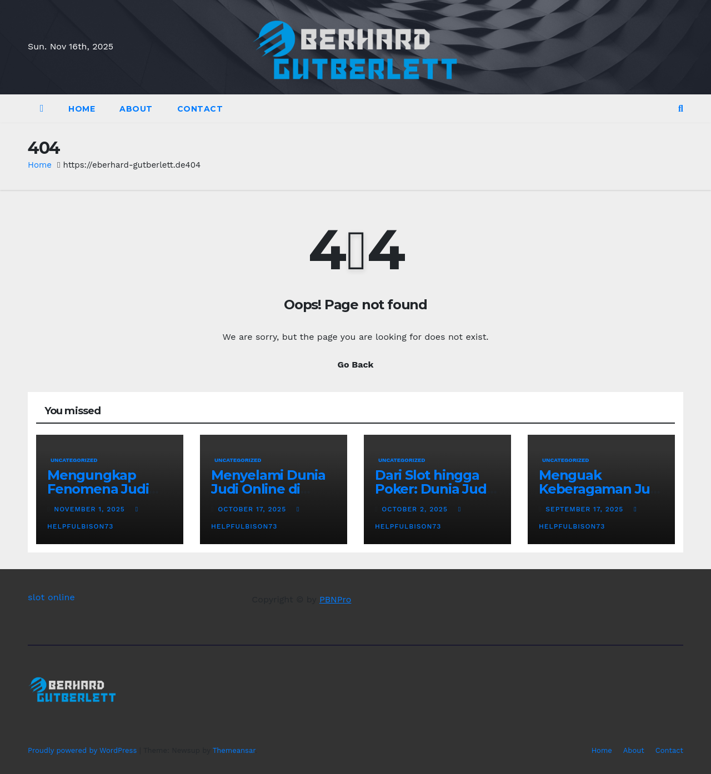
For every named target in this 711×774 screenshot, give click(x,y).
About (136, 109)
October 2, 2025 (416, 509)
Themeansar (234, 750)
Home (81, 109)
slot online (51, 597)
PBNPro (335, 599)
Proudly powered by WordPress (83, 750)
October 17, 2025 (253, 509)
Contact (200, 109)
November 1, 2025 (90, 509)
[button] (680, 108)
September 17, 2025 (585, 509)
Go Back (356, 364)
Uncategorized (74, 460)
